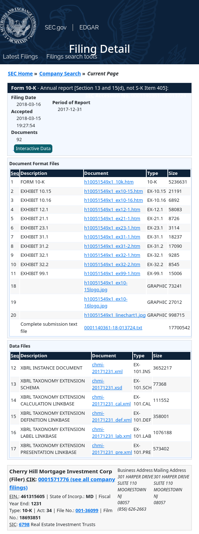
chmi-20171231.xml (107, 368)
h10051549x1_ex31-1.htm (112, 236)
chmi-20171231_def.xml (112, 416)
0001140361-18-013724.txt (113, 327)
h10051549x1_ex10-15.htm (113, 191)
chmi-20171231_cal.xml (111, 400)
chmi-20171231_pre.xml (112, 449)
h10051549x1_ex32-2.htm (112, 264)
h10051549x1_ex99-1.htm (112, 273)
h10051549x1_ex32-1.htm (112, 255)
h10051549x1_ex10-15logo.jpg (106, 286)
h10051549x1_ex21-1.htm (112, 218)
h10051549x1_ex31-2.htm (112, 246)
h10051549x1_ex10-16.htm (113, 200)
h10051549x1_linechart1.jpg (115, 315)
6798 (24, 524)
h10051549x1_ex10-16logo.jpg (106, 302)
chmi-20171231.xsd (107, 384)
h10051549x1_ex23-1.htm (112, 227)
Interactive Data (33, 148)
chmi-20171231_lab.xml (112, 433)
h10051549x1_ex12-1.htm (112, 209)
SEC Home (20, 73)
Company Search (60, 73)
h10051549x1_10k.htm (109, 181)
